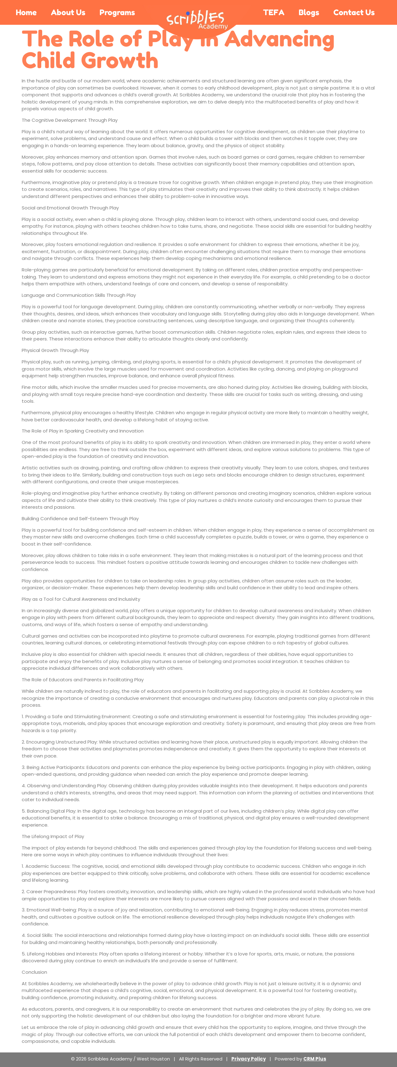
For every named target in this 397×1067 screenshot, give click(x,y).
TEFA (273, 12)
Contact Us (354, 12)
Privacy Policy (248, 1059)
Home (26, 12)
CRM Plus (314, 1059)
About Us (68, 12)
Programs (117, 12)
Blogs (309, 12)
